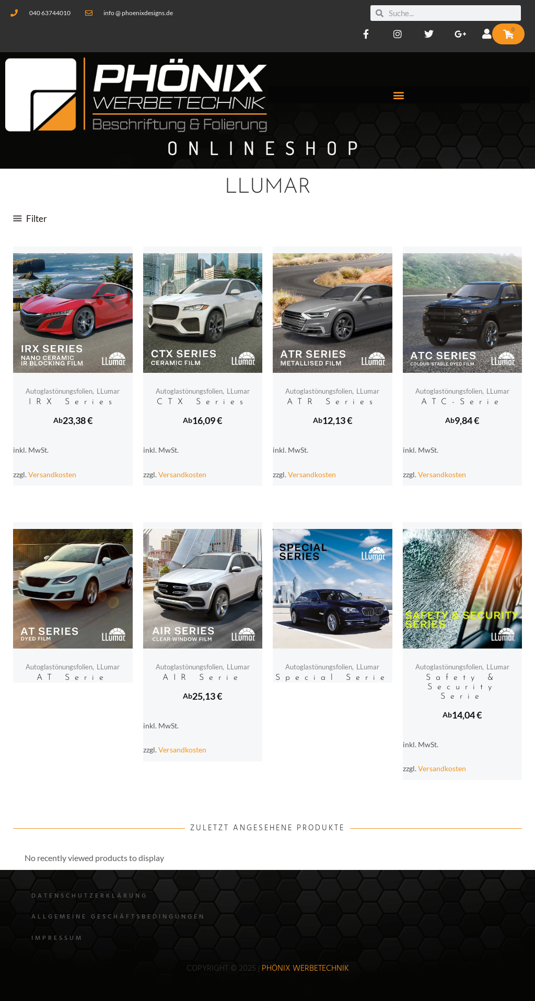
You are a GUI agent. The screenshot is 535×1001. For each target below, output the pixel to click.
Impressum (57, 938)
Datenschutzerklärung (89, 896)
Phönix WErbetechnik (305, 968)
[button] (399, 94)
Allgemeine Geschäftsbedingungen (118, 917)
